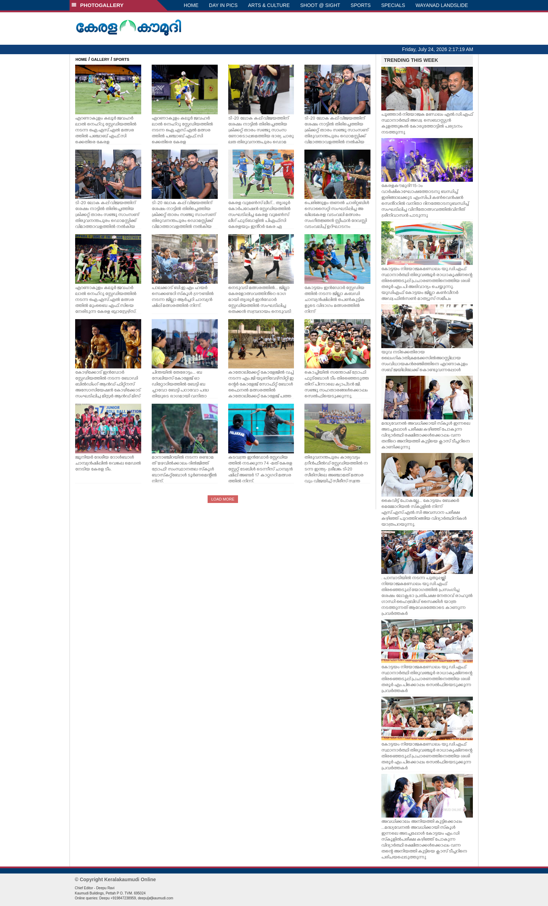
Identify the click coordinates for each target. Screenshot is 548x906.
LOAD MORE (222, 499)
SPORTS (360, 5)
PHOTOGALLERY (97, 5)
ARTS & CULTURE (269, 5)
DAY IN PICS (223, 5)
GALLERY (100, 59)
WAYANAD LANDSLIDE (442, 5)
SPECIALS (393, 5)
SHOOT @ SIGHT (320, 5)
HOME (191, 5)
